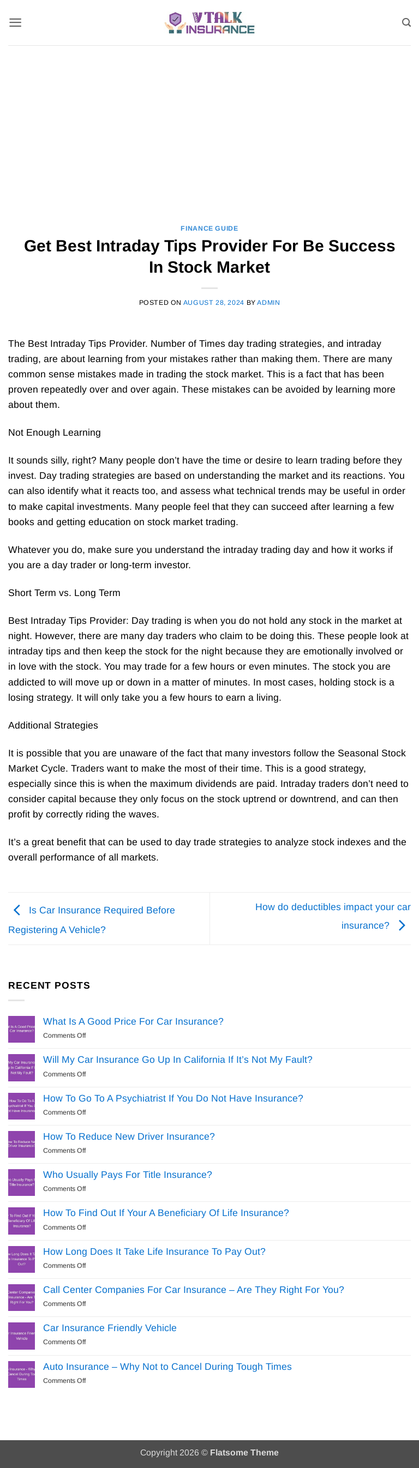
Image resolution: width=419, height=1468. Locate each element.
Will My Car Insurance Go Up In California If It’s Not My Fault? (178, 1059)
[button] (15, 22)
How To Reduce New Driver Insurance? (129, 1136)
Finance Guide (209, 228)
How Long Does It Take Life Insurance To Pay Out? (154, 1251)
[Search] (406, 22)
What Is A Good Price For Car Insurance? (133, 1021)
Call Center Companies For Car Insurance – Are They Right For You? (193, 1289)
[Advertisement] (209, 127)
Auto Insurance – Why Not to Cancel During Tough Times (167, 1366)
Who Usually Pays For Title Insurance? (127, 1174)
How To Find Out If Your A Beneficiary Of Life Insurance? (166, 1212)
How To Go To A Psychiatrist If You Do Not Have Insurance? (173, 1098)
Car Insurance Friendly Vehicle (110, 1327)
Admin (268, 302)
